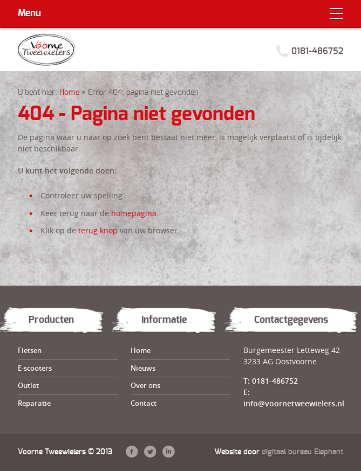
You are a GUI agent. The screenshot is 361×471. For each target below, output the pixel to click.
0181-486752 (317, 51)
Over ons (145, 385)
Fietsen (30, 350)
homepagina (133, 213)
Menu (29, 13)
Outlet (28, 385)
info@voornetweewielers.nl (293, 403)
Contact (143, 403)
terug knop (98, 230)
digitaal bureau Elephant (302, 452)
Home (69, 92)
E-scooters (35, 368)
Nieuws (143, 368)
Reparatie (34, 403)
